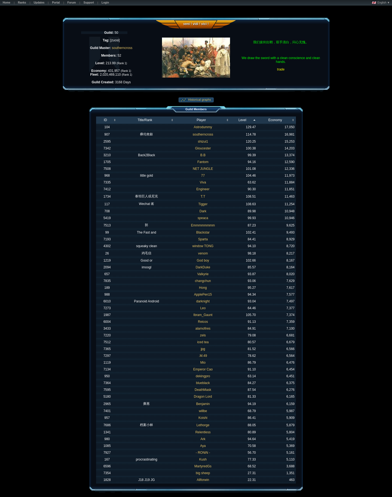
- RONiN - (203, 453)
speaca (203, 218)
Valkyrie (203, 274)
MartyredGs (203, 466)
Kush (203, 459)
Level (242, 120)
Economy (275, 120)
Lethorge (203, 425)
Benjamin (203, 404)
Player (201, 120)
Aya (203, 446)
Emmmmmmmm (203, 225)
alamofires (202, 328)
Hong (203, 288)
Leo (203, 308)
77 (203, 175)
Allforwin (203, 480)
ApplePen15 (203, 294)
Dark (203, 211)
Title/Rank (144, 120)
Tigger (203, 204)
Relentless (202, 432)
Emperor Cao (203, 369)
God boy (203, 260)
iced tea (203, 342)
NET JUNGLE (203, 169)
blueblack (203, 383)
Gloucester (203, 148)
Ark (202, 439)
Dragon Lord (203, 396)
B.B (203, 155)
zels (203, 335)
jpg (203, 349)
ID (105, 120)
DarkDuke (203, 267)
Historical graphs (199, 99)
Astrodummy (203, 127)
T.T (203, 196)
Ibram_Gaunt (202, 315)
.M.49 (203, 356)
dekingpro (203, 376)
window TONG (203, 246)
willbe (203, 411)
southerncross (122, 48)
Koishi (202, 418)
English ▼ (381, 2)
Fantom (203, 162)
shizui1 (203, 141)
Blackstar (203, 232)
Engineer (202, 189)
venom (203, 253)
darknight (203, 301)
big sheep (203, 473)
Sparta (203, 239)
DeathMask (203, 390)
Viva (203, 182)
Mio (203, 362)
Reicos (203, 322)
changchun (203, 281)
